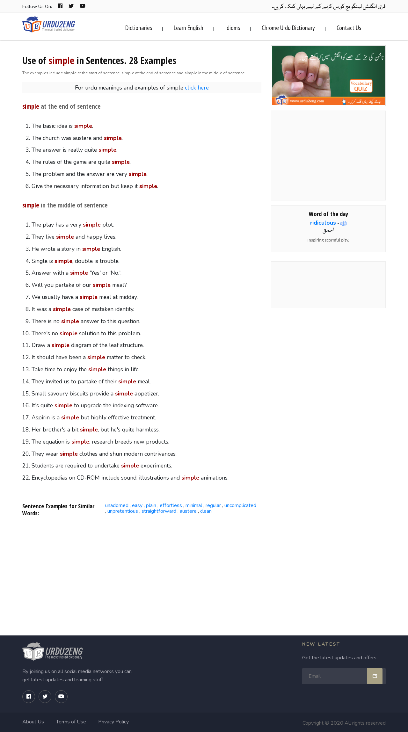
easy (137, 505)
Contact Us (349, 28)
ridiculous (323, 223)
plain (151, 505)
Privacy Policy (113, 721)
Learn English (188, 28)
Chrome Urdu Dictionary (288, 28)
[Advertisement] (142, 573)
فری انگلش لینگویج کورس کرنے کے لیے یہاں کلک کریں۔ (329, 7)
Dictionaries (138, 28)
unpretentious (122, 511)
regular (213, 505)
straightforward (159, 511)
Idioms (232, 28)
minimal (194, 505)
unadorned (116, 505)
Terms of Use (71, 721)
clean (206, 511)
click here (197, 87)
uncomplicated (240, 505)
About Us (33, 721)
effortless (171, 505)
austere (188, 511)
